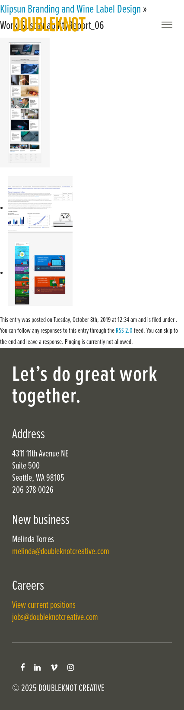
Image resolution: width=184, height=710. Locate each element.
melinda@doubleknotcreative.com (60, 552)
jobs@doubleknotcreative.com (55, 617)
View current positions (44, 605)
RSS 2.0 (124, 330)
